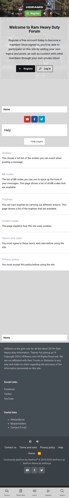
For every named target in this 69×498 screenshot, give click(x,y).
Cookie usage (10, 220)
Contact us (10, 447)
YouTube (9, 398)
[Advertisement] (30, 93)
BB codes (8, 174)
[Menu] (4, 13)
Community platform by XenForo (34, 459)
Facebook (9, 389)
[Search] (64, 13)
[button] (51, 13)
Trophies (7, 199)
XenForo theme (30, 463)
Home (31, 453)
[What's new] (57, 13)
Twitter (8, 394)
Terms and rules (12, 238)
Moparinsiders (18, 423)
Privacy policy (10, 259)
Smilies (6, 153)
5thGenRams (18, 419)
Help (60, 447)
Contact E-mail (18, 427)
